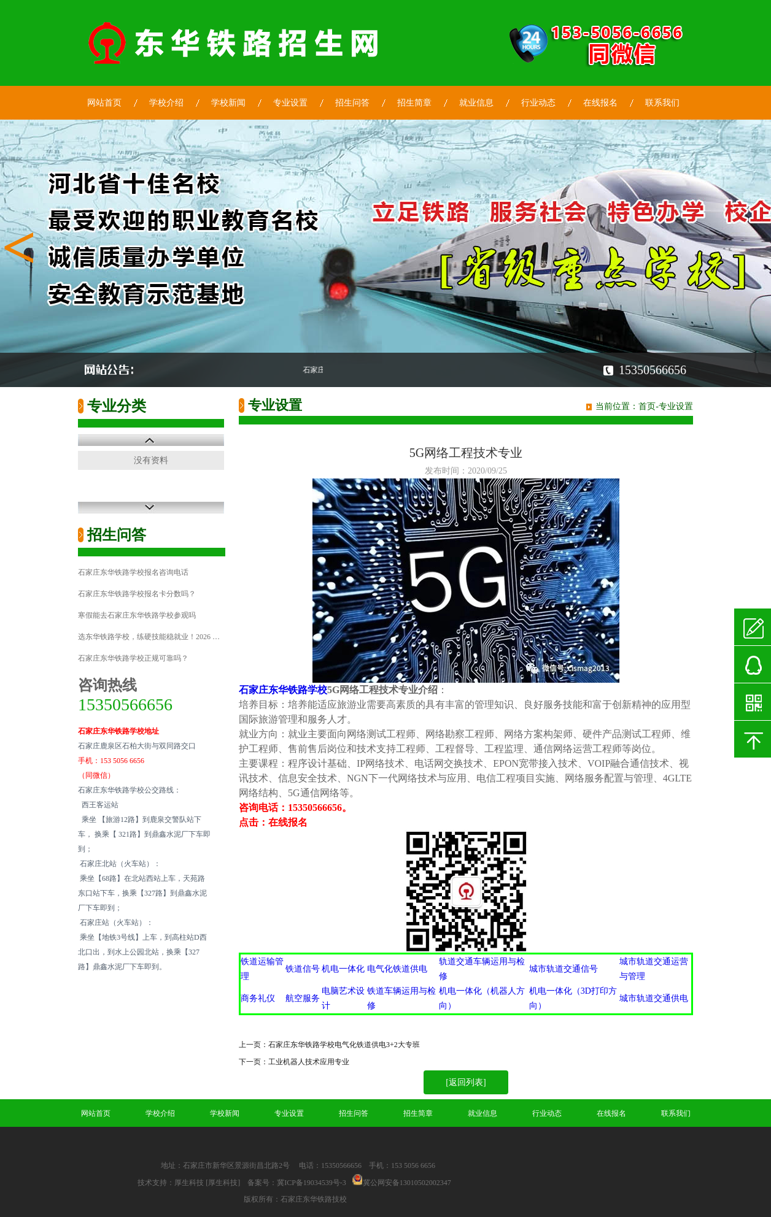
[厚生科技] (223, 1182)
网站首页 (104, 102)
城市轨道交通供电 (653, 998)
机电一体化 (343, 968)
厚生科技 (189, 1182)
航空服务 (302, 998)
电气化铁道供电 (397, 968)
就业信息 (476, 102)
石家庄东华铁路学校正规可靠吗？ (133, 658)
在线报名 (600, 102)
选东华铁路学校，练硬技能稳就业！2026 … (149, 636)
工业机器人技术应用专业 (308, 1062)
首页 (647, 406)
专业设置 (290, 102)
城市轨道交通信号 (563, 968)
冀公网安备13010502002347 (407, 1182)
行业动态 (538, 102)
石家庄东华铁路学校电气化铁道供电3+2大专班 (344, 1044)
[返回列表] (466, 1082)
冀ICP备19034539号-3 (311, 1182)
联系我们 (662, 102)
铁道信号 (302, 968)
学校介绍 (166, 102)
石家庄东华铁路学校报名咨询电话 (133, 572)
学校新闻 (228, 102)
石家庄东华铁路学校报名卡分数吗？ (137, 593)
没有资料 (151, 460)
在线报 (283, 822)
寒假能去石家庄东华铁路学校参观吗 (137, 615)
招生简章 (414, 102)
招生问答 (352, 102)
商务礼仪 (258, 998)
